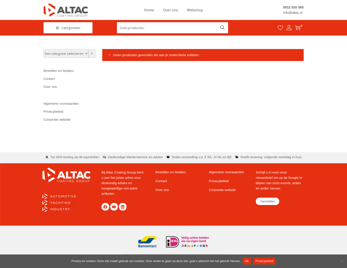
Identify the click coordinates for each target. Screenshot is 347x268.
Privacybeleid (53, 111)
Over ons (50, 87)
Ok (247, 261)
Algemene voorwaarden (61, 103)
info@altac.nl (293, 12)
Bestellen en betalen (59, 71)
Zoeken (222, 28)
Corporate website (57, 119)
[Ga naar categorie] (92, 53)
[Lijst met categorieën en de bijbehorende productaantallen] (66, 53)
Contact (49, 79)
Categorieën (68, 28)
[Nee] (341, 261)
